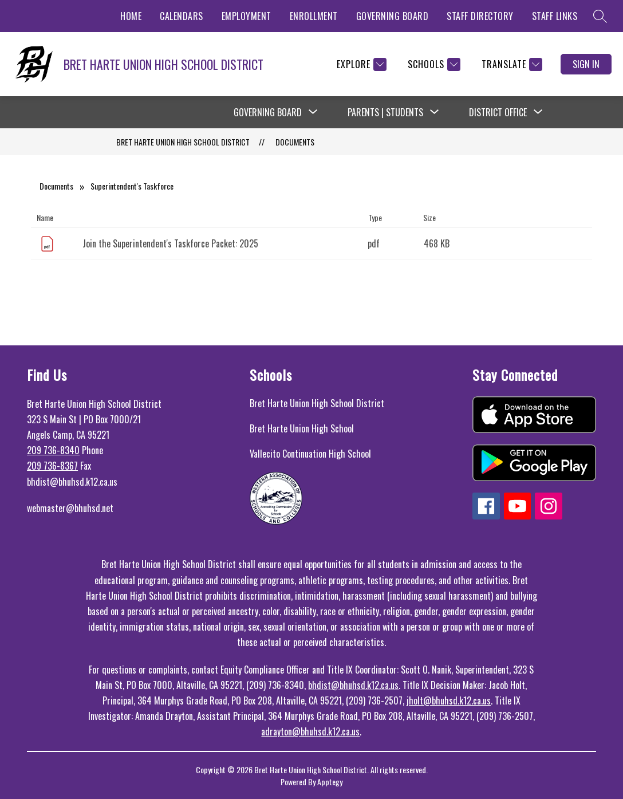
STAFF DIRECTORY (480, 16)
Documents (294, 142)
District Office (498, 112)
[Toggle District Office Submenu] (538, 112)
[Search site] (600, 16)
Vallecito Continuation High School (310, 453)
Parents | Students (385, 112)
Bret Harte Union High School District (317, 403)
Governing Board (268, 112)
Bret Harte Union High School (302, 428)
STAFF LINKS (555, 16)
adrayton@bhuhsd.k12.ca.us (310, 731)
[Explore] (360, 64)
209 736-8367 (52, 466)
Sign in (586, 64)
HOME (130, 16)
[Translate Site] (510, 64)
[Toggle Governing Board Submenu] (313, 112)
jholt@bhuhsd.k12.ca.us (449, 700)
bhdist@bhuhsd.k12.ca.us (353, 685)
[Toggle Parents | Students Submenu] (434, 112)
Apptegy (329, 782)
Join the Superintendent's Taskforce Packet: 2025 (170, 243)
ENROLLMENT (314, 16)
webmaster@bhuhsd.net (70, 508)
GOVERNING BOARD (392, 16)
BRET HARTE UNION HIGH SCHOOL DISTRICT (183, 142)
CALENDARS (181, 16)
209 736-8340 (53, 450)
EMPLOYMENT (246, 16)
